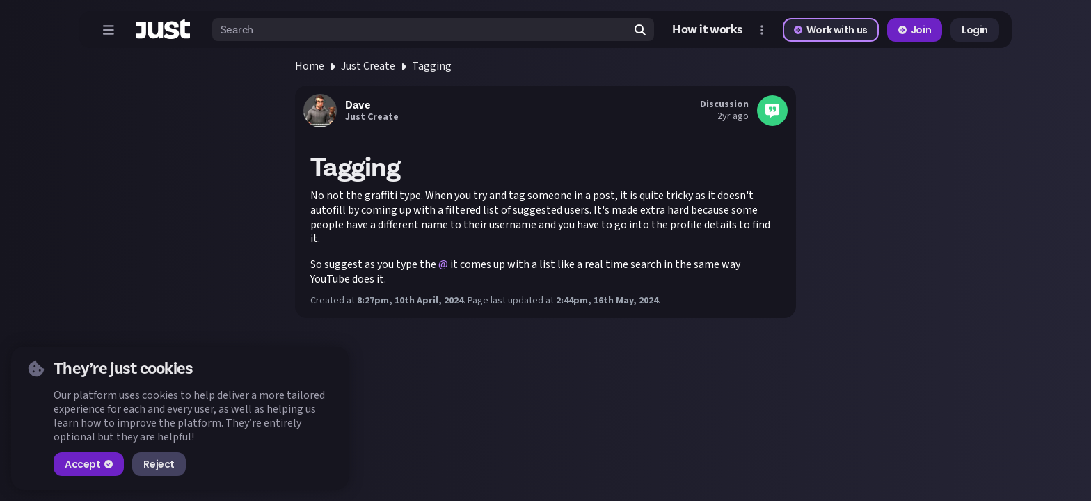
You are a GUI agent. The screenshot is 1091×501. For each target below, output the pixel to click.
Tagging (432, 66)
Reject (158, 464)
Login (975, 30)
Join (914, 30)
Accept (89, 464)
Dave (357, 105)
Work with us (831, 30)
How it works (707, 30)
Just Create (368, 66)
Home (309, 66)
